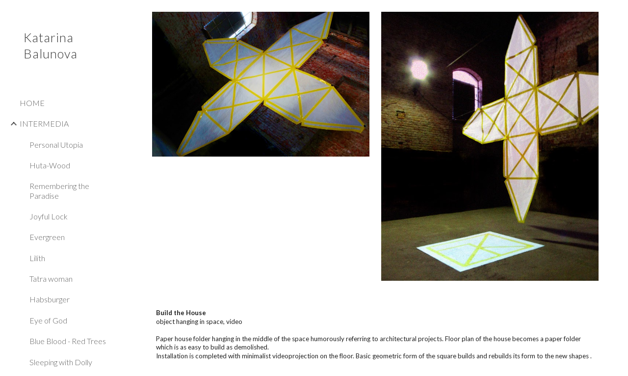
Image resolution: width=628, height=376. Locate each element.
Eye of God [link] (48, 320)
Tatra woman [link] (51, 278)
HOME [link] (32, 102)
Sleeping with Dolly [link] (60, 362)
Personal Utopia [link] (56, 144)
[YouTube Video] (261, 224)
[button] (616, 14)
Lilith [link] (37, 258)
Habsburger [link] (49, 299)
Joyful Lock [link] (48, 216)
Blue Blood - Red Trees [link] (67, 341)
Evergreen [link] (47, 237)
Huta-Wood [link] (49, 165)
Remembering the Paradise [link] (59, 190)
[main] (375, 334)
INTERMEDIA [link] (44, 123)
